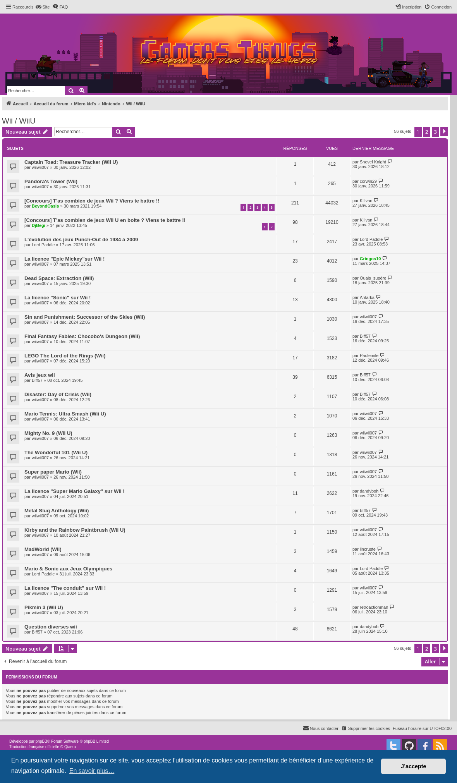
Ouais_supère (373, 278)
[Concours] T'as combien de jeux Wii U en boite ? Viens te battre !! (105, 220)
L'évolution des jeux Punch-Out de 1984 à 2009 (81, 239)
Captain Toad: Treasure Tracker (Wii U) (71, 162)
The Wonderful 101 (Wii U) (56, 452)
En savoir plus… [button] (92, 771)
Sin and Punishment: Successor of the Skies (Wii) (84, 317)
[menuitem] (42, 7)
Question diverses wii (50, 627)
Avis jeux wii (39, 375)
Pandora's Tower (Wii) (50, 181)
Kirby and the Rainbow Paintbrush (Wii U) (74, 530)
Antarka (367, 297)
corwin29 (368, 181)
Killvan (366, 200)
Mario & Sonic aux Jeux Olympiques (68, 569)
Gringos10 (370, 258)
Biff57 (365, 336)
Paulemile (369, 355)
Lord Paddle (43, 244)
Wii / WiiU (19, 121)
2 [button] (426, 131)
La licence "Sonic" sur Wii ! (57, 297)
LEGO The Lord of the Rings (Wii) (64, 356)
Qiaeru (70, 747)
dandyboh (369, 491)
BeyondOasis (45, 206)
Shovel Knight (373, 162)
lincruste (368, 549)
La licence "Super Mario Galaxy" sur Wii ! (74, 491)
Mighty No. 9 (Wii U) (48, 433)
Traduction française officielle (34, 747)
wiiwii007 (40, 167)
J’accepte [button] (413, 766)
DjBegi (38, 225)
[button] (444, 131)
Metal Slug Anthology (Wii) (56, 510)
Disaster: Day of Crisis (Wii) (57, 394)
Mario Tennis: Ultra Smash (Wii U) (65, 414)
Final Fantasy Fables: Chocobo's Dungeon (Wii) (82, 336)
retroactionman (374, 607)
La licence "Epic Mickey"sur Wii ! (64, 259)
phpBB (41, 741)
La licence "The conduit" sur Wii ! (65, 588)
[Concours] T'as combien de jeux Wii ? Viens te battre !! (92, 201)
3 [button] (435, 131)
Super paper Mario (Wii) (53, 472)
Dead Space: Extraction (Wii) (59, 278)
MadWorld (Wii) (43, 549)
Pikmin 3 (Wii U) (43, 607)
